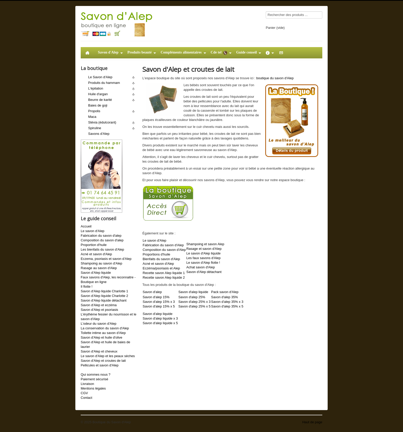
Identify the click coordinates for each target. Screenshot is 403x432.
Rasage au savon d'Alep (99, 268)
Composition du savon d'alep (102, 240)
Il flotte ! (87, 286)
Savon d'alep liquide (193, 292)
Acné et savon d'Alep (96, 254)
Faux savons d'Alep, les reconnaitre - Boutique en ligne (108, 279)
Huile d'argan (98, 94)
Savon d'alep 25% (191, 297)
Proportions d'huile (156, 254)
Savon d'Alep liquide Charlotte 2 (104, 296)
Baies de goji (97, 105)
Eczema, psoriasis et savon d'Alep (106, 259)
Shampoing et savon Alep (205, 244)
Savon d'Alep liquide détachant (103, 300)
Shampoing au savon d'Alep (101, 263)
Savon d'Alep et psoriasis (99, 310)
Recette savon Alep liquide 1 (164, 273)
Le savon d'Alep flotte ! (203, 263)
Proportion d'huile (94, 245)
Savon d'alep (152, 292)
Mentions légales (93, 388)
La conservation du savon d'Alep (105, 328)
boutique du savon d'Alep (275, 78)
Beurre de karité (100, 100)
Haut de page (312, 422)
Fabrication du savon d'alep (101, 235)
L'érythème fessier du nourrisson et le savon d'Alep (108, 316)
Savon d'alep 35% (224, 297)
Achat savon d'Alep (200, 267)
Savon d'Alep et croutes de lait (103, 361)
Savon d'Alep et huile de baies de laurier (105, 344)
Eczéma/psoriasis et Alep (161, 268)
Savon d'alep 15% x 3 (159, 302)
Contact (86, 398)
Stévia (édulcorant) (102, 122)
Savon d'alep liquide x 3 (160, 318)
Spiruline (94, 128)
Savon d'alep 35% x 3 (227, 302)
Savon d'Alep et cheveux (99, 351)
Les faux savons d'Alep (203, 258)
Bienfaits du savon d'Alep (161, 259)
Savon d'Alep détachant (204, 272)
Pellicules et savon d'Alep (99, 365)
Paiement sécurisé (94, 379)
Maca (92, 117)
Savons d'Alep (98, 134)
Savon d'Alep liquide (96, 273)
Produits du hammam (104, 83)
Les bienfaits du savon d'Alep (102, 249)
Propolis (94, 111)
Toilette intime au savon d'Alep (103, 333)
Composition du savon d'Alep (164, 250)
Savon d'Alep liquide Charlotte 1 (104, 291)
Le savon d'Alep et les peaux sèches (108, 356)
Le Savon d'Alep (100, 77)
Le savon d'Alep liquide (203, 253)
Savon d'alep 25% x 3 (194, 302)
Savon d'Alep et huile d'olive (101, 337)
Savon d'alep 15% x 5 (159, 306)
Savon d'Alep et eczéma (99, 305)
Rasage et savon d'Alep (204, 249)
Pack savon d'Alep (225, 292)
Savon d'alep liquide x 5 (160, 323)
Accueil (86, 226)
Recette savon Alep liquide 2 (164, 277)
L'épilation (95, 88)
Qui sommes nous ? (96, 374)
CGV (84, 393)
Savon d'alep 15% (156, 297)
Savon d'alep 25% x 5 (194, 306)
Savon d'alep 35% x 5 (227, 306)
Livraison (87, 384)
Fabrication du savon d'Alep (163, 245)
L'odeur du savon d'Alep (98, 323)
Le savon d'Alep (92, 231)
